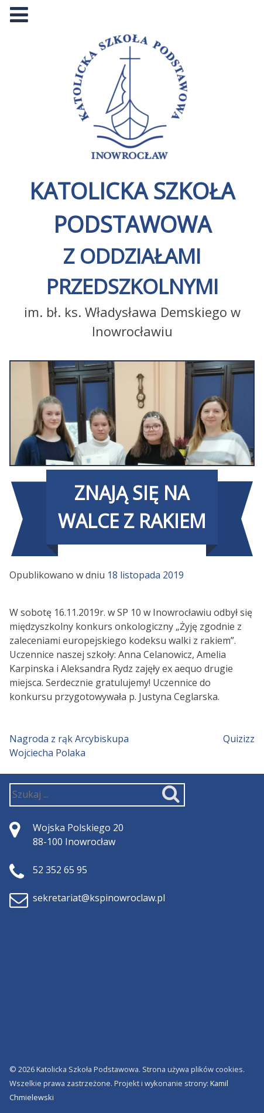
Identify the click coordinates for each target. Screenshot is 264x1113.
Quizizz (239, 738)
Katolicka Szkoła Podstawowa (132, 238)
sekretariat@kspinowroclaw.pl (99, 897)
